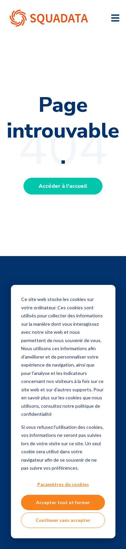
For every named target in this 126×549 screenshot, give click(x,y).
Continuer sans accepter (63, 520)
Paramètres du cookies (63, 484)
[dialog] (63, 411)
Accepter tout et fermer (63, 502)
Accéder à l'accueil (63, 186)
